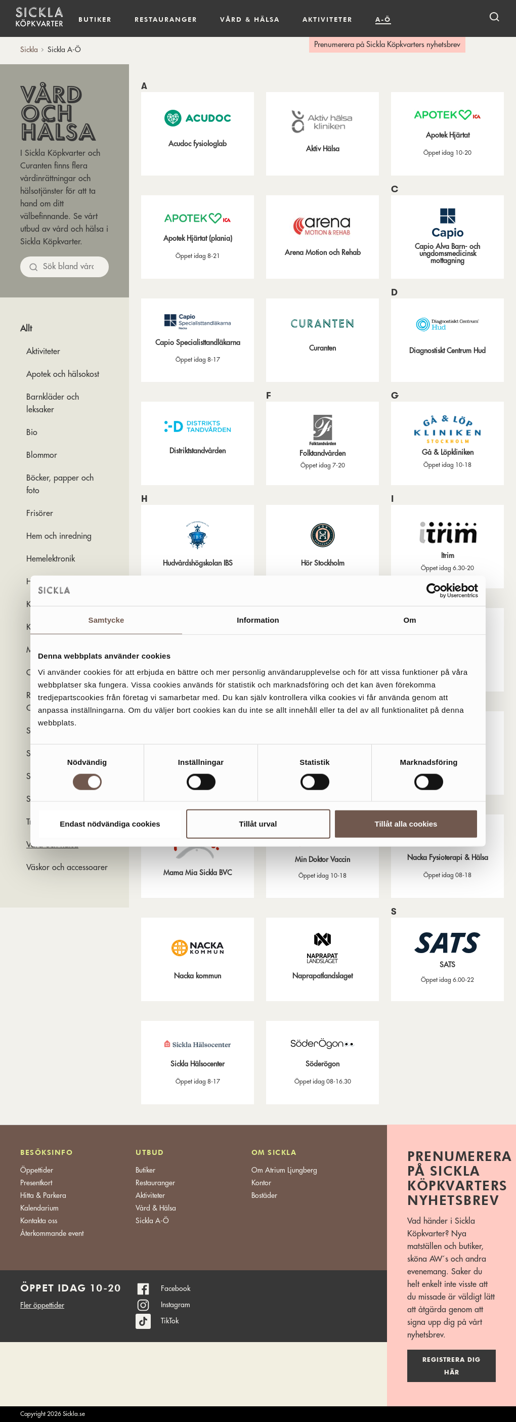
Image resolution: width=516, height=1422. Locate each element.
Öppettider (36, 1170)
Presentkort (36, 1182)
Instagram (175, 1304)
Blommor (41, 455)
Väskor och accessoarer (67, 868)
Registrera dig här (451, 1366)
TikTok (170, 1320)
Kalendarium (420, 19)
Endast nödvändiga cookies (110, 824)
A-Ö (383, 19)
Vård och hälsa (58, 112)
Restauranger (166, 19)
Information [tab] (258, 619)
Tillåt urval (258, 824)
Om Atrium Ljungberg (284, 1170)
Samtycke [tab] (106, 619)
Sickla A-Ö (152, 1220)
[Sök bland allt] (64, 266)
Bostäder (264, 1195)
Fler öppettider (42, 1305)
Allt (26, 329)
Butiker (95, 19)
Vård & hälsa (250, 19)
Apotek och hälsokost (62, 374)
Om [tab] (409, 619)
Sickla (29, 49)
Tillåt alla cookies (406, 824)
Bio (31, 432)
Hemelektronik (50, 559)
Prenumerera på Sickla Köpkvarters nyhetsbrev (387, 45)
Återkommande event (51, 1233)
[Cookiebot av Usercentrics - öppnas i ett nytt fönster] (434, 590)
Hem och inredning (59, 536)
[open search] (494, 16)
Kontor (261, 1182)
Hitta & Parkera (43, 1195)
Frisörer (39, 513)
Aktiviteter (328, 19)
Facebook (175, 1288)
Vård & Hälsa (156, 1208)
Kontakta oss (38, 1220)
